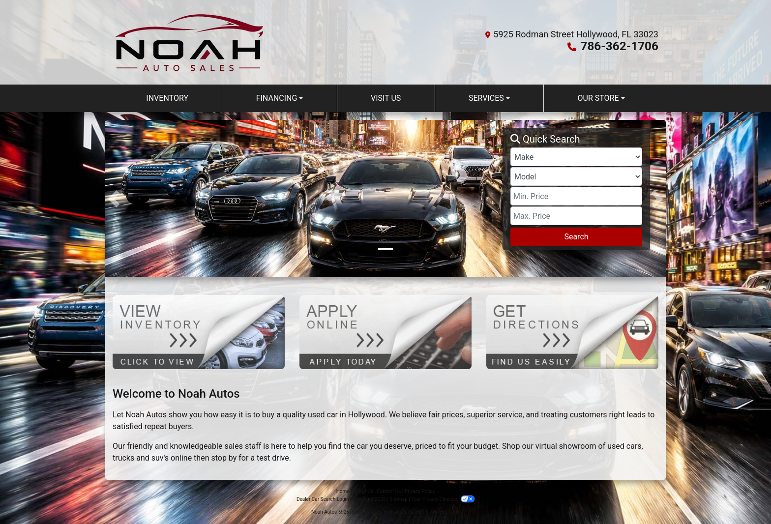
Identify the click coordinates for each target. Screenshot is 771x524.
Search (576, 236)
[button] (113, 198)
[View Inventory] (199, 331)
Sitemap (398, 499)
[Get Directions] (572, 331)
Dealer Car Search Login (323, 499)
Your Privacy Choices (442, 499)
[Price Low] (576, 196)
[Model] (576, 176)
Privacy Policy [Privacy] (420, 491)
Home (343, 491)
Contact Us (389, 491)
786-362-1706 (619, 46)
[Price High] (576, 215)
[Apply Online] (385, 331)
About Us (363, 491)
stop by (224, 458)
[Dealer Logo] (190, 42)
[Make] (576, 156)
